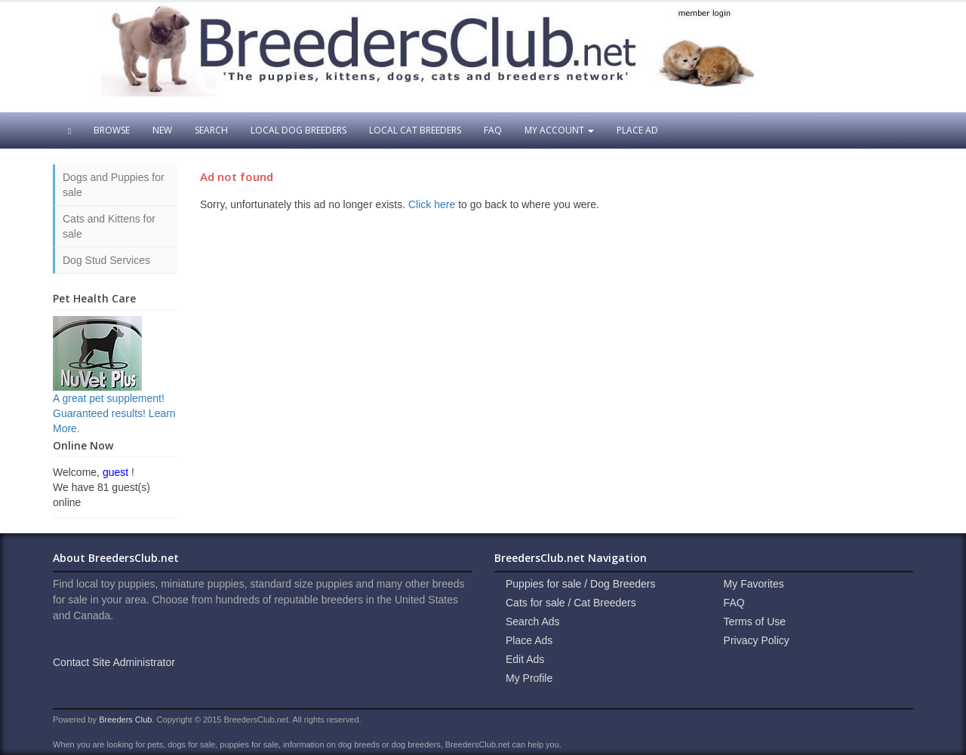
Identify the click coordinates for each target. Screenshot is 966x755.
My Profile (529, 678)
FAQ (493, 130)
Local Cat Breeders (415, 130)
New (162, 130)
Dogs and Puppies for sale (114, 184)
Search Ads (533, 621)
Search (211, 130)
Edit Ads (525, 659)
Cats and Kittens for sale (109, 226)
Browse (112, 130)
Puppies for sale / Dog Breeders (580, 584)
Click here (431, 204)
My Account (559, 130)
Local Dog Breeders (298, 130)
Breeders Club (125, 719)
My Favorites (754, 584)
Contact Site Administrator (114, 662)
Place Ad (637, 130)
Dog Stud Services (106, 260)
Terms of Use (755, 621)
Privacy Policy (756, 640)
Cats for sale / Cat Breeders (571, 603)
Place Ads (529, 640)
